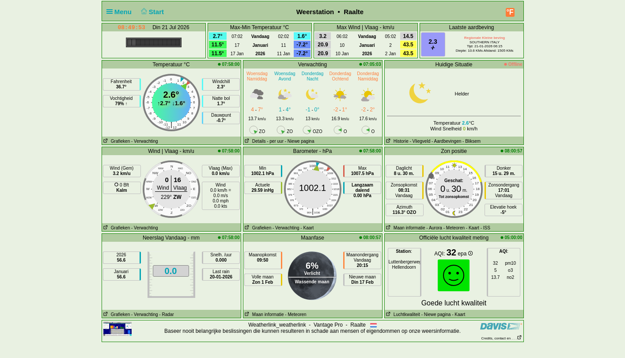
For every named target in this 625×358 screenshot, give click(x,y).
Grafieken (116, 141)
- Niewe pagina (299, 141)
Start (151, 11)
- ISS (485, 227)
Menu (121, 11)
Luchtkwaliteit (402, 314)
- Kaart (307, 227)
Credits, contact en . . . (501, 338)
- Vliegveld (420, 141)
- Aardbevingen (446, 141)
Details (254, 141)
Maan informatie (405, 227)
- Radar (166, 314)
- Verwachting (144, 141)
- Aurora (434, 227)
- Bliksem (471, 141)
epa (465, 254)
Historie (397, 141)
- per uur (275, 141)
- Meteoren (454, 227)
